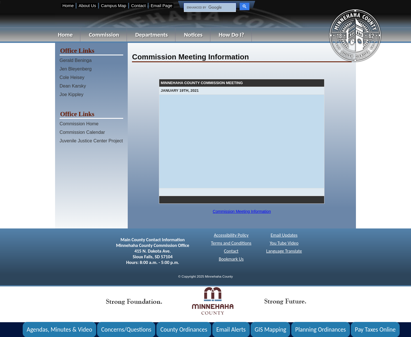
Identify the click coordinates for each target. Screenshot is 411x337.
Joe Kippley (71, 94)
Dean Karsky (73, 85)
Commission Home (79, 123)
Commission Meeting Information (242, 211)
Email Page (161, 5)
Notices (193, 34)
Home (68, 5)
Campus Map (113, 5)
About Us (87, 5)
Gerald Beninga (76, 60)
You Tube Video (284, 243)
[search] (209, 8)
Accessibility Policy (231, 235)
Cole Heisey (72, 77)
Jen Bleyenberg (76, 68)
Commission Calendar (82, 132)
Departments (151, 34)
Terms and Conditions (231, 243)
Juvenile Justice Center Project (91, 140)
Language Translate (284, 251)
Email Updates (283, 235)
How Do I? (231, 34)
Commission (104, 34)
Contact (138, 5)
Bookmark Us (231, 259)
